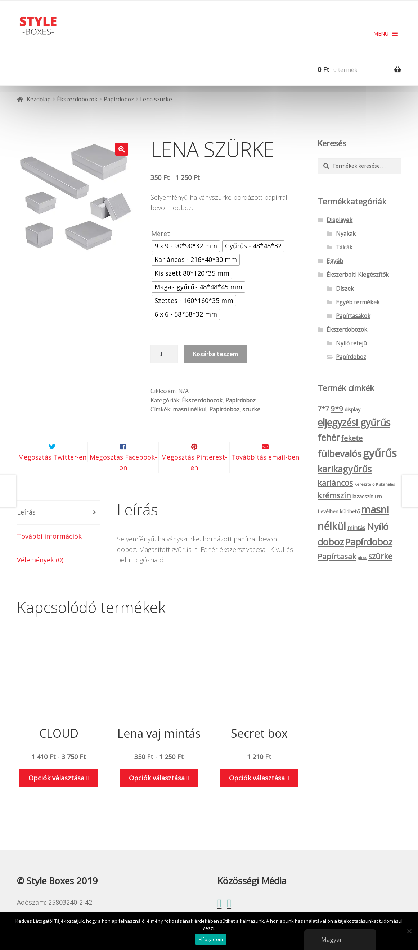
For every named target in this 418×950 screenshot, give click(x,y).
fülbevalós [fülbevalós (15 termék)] (339, 453)
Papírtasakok (353, 316)
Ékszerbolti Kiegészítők (358, 274)
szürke (251, 409)
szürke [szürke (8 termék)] (380, 556)
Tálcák (344, 247)
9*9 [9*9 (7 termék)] (337, 408)
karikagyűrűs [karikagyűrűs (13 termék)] (345, 469)
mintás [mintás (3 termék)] (356, 528)
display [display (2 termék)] (352, 409)
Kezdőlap (39, 99)
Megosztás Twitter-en (52, 474)
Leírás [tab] (26, 529)
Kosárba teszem (215, 354)
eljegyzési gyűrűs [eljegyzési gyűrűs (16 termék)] (354, 422)
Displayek (339, 220)
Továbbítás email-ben (265, 474)
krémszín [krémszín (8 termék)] (334, 495)
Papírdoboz (119, 99)
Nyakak (346, 234)
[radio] (186, 246)
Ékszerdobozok (77, 99)
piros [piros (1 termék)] (362, 557)
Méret (160, 233)
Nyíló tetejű (351, 343)
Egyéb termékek (358, 302)
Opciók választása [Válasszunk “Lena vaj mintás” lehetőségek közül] (157, 794)
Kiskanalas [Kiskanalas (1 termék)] (385, 484)
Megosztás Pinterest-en (194, 479)
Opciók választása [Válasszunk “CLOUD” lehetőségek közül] (56, 794)
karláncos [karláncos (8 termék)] (335, 483)
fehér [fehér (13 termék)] (329, 437)
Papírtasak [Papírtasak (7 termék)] (337, 556)
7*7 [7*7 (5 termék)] (323, 409)
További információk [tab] (49, 553)
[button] (380, 34)
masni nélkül (189, 409)
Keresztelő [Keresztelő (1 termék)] (364, 484)
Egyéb (335, 261)
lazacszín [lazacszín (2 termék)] (362, 496)
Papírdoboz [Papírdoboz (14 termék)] (368, 542)
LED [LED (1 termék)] (378, 496)
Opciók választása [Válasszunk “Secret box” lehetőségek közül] (257, 794)
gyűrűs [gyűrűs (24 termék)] (380, 453)
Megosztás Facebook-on (123, 479)
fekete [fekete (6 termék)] (352, 438)
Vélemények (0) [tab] (40, 576)
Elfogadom (211, 939)
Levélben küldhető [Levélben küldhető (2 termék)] (339, 511)
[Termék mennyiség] (164, 354)
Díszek (345, 288)
